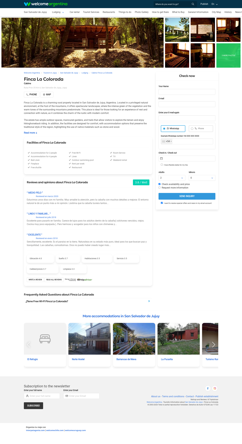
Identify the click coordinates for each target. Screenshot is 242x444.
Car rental (75, 12)
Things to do (124, 12)
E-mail (161, 98)
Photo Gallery (142, 12)
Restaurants (109, 12)
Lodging (56, 12)
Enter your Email (70, 390)
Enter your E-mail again (169, 112)
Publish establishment (207, 396)
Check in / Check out (168, 153)
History (228, 12)
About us (155, 396)
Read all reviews (54, 280)
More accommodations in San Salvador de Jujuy (121, 316)
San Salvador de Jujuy (35, 12)
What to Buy (178, 12)
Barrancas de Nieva (126, 359)
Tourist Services (91, 12)
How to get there (160, 12)
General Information (198, 12)
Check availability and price (174, 184)
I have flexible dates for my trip (174, 165)
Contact (190, 396)
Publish (204, 4)
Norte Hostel (78, 359)
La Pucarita (167, 359)
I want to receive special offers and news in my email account (186, 203)
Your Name (164, 86)
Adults (161, 172)
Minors (192, 172)
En (213, 4)
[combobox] (166, 141)
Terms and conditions (173, 396)
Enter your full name (33, 390)
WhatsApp (174, 128)
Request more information (173, 187)
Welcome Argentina (154, 402)
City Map (216, 12)
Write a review (35, 280)
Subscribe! (33, 405)
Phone (201, 128)
